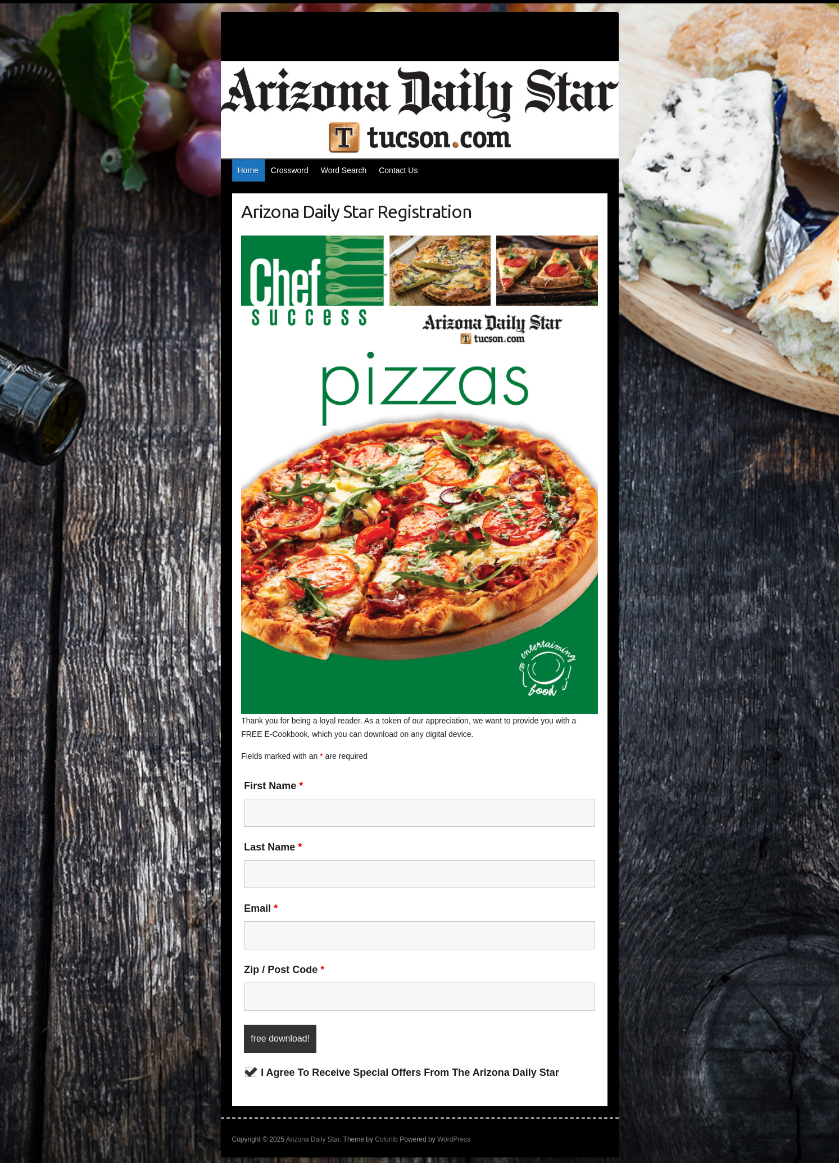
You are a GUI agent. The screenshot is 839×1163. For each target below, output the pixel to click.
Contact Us (398, 170)
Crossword (290, 170)
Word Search (343, 170)
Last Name (273, 847)
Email (261, 908)
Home (248, 170)
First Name (273, 785)
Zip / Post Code (284, 969)
